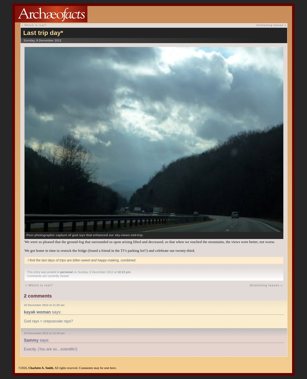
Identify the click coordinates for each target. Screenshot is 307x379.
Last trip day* (43, 32)
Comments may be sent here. (98, 368)
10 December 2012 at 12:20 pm (44, 333)
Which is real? (35, 25)
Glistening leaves (270, 25)
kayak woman (37, 312)
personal (66, 272)
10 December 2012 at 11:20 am (44, 305)
